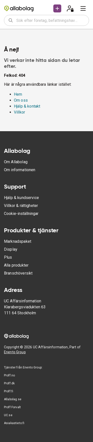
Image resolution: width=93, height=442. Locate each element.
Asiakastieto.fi (14, 423)
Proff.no (9, 375)
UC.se (8, 415)
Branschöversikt (18, 273)
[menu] (83, 8)
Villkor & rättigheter (21, 205)
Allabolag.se (12, 399)
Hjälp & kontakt (27, 106)
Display (10, 249)
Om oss (21, 100)
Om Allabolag (16, 162)
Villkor (19, 112)
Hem (18, 94)
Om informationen (19, 169)
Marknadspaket (17, 241)
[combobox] (51, 20)
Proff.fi (8, 391)
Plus (8, 257)
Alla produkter (16, 265)
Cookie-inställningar (21, 213)
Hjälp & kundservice (21, 197)
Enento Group (15, 352)
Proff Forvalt (12, 407)
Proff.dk (9, 383)
